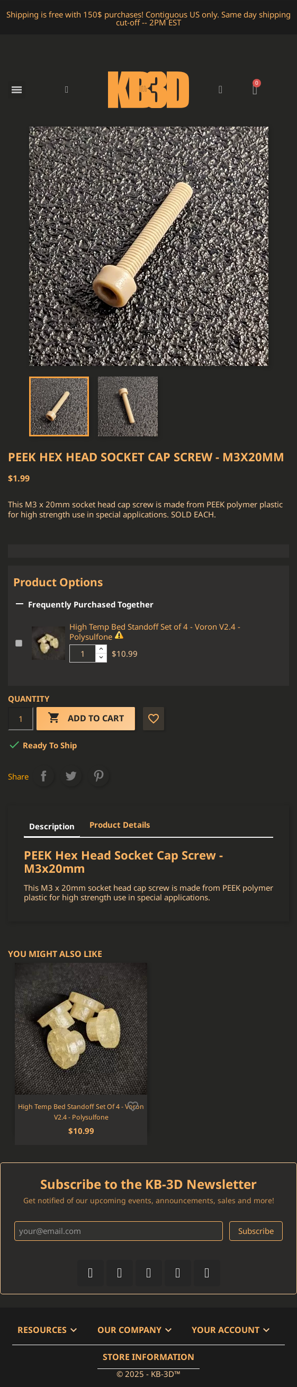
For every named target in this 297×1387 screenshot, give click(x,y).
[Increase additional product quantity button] (101, 649)
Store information (148, 1357)
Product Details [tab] (119, 824)
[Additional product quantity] (82, 654)
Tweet (71, 775)
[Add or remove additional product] (18, 643)
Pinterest (98, 775)
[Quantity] (20, 718)
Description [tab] (52, 826)
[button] (67, 90)
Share (43, 775)
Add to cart (86, 718)
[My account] (220, 89)
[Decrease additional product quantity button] (101, 658)
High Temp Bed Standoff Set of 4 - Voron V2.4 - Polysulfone (154, 631)
